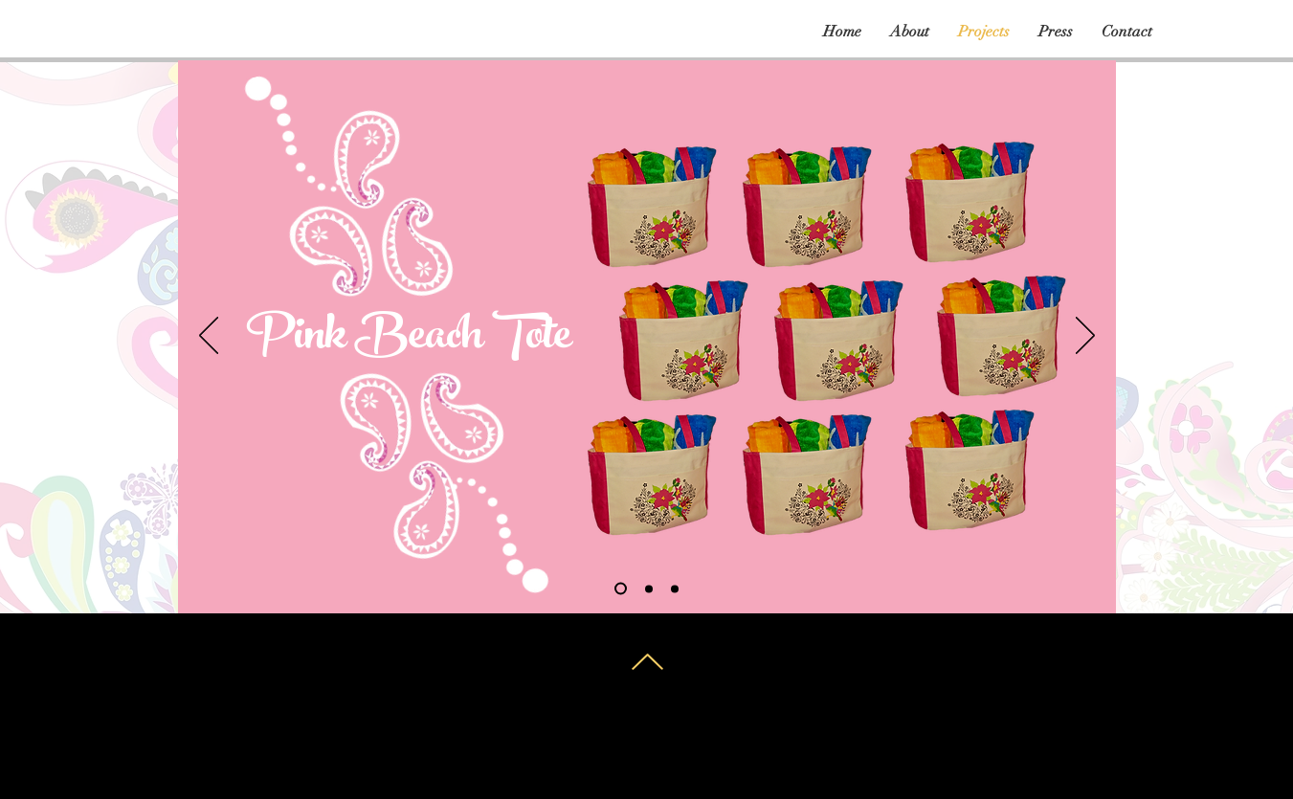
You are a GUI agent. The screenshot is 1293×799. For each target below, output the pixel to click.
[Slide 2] (649, 588)
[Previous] (208, 337)
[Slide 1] (620, 589)
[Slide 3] (675, 588)
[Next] (1085, 337)
